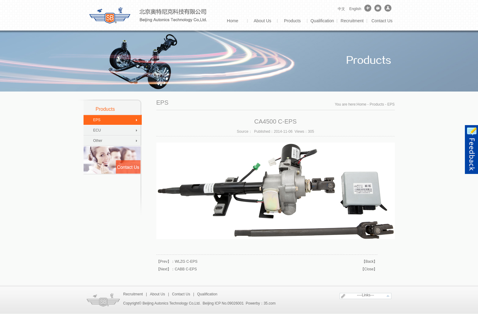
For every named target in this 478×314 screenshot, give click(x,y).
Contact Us (381, 20)
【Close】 (369, 269)
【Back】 (369, 261)
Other (97, 141)
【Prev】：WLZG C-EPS (177, 261)
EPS (97, 120)
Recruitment (352, 20)
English (355, 9)
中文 (341, 9)
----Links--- (365, 295)
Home (232, 20)
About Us (262, 20)
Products (292, 20)
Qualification (322, 20)
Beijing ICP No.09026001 (223, 303)
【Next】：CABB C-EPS (176, 269)
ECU (97, 130)
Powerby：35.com (261, 303)
